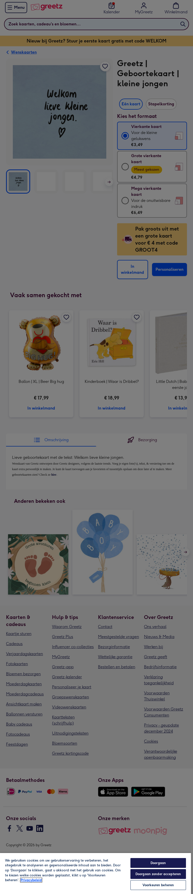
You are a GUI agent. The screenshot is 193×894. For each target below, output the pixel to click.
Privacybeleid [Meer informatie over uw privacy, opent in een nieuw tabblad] (31, 880)
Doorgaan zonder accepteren (158, 874)
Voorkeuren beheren (158, 885)
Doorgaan (158, 863)
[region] (95, 873)
